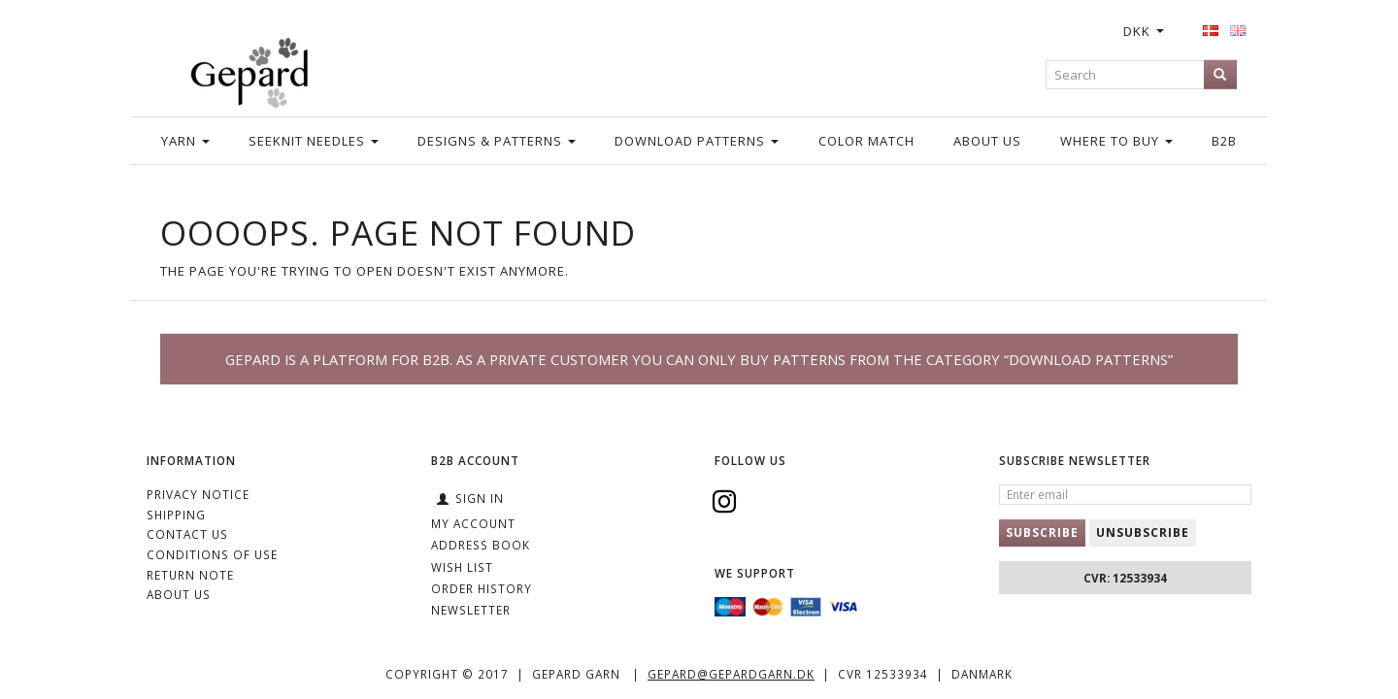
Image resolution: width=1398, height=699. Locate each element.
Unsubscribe (1142, 532)
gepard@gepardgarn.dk (731, 674)
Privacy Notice (198, 494)
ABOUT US (179, 594)
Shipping (176, 514)
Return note (190, 574)
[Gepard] (249, 69)
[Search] (1220, 74)
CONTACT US (187, 534)
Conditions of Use (212, 554)
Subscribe (1042, 532)
